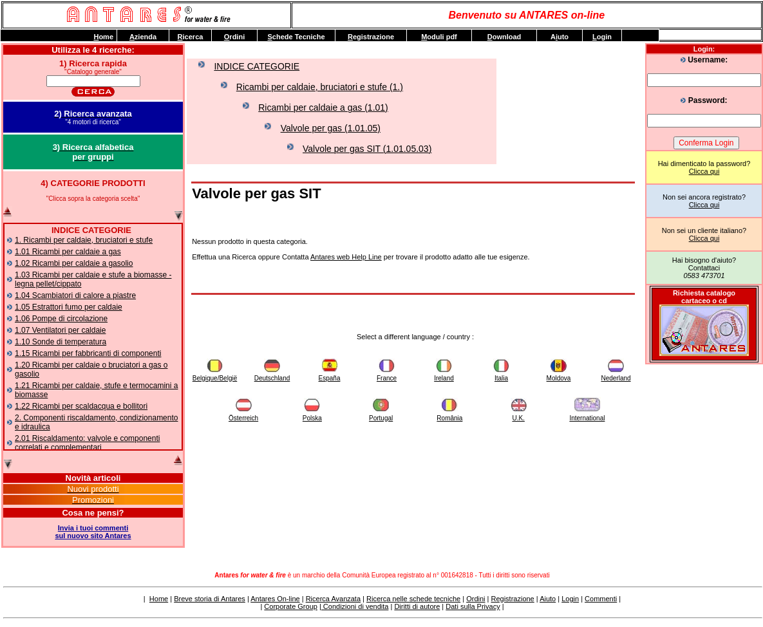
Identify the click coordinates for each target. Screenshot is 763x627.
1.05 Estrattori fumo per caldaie (68, 307)
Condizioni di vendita (355, 606)
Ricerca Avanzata (333, 599)
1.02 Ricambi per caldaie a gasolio (74, 263)
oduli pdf (439, 37)
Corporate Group (290, 606)
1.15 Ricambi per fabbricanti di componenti (88, 353)
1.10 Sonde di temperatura (60, 341)
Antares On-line (274, 599)
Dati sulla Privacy (473, 606)
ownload (504, 37)
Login (570, 599)
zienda (142, 37)
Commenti (601, 599)
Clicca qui (704, 171)
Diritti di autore (417, 606)
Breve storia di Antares (209, 599)
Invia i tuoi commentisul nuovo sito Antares (93, 531)
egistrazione (371, 37)
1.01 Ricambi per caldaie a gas (68, 251)
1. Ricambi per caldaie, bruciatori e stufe (84, 240)
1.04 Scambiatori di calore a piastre (75, 295)
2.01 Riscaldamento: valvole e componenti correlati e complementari (87, 443)
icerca (190, 37)
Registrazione (512, 599)
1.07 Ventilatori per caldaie (60, 330)
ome (103, 37)
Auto (560, 37)
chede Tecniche (296, 37)
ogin (602, 37)
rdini (234, 37)
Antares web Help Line (346, 257)
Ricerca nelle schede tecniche (413, 599)
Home (158, 599)
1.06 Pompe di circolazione (61, 318)
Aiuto (548, 599)
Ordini (475, 599)
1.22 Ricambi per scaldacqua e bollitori (81, 406)
